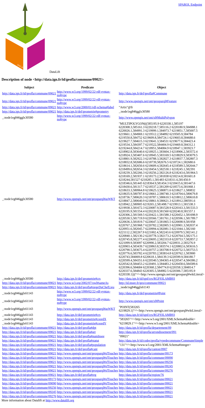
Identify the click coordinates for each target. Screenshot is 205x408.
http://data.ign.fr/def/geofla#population (81, 344)
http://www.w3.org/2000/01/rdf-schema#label (85, 107)
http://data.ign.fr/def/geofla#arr (76, 332)
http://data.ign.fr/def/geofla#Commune (143, 93)
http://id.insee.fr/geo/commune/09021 (142, 283)
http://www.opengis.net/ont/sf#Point (141, 301)
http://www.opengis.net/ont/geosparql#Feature (148, 101)
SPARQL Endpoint (190, 4)
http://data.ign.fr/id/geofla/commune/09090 (146, 357)
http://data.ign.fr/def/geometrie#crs (79, 278)
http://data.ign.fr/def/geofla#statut (78, 340)
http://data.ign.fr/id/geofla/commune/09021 (29, 93)
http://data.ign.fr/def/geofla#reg (76, 374)
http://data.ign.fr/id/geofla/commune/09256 (146, 362)
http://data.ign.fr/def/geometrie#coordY (81, 323)
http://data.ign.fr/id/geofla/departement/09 (145, 327)
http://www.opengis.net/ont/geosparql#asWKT (86, 199)
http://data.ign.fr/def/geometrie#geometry (83, 111)
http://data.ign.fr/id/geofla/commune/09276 (146, 370)
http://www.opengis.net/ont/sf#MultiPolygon (147, 117)
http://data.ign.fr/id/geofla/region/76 (141, 374)
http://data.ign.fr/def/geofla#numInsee (80, 336)
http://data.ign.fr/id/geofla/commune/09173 (146, 353)
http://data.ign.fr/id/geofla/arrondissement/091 (148, 332)
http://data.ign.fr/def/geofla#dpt (76, 327)
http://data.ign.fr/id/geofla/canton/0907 (143, 349)
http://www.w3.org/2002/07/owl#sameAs (82, 283)
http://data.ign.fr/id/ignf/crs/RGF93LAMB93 (147, 278)
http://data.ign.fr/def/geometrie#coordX (81, 319)
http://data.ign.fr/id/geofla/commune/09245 (146, 366)
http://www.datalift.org (60, 400)
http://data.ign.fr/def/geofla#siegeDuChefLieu (85, 287)
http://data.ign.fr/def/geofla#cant (77, 349)
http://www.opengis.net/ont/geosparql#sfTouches (87, 353)
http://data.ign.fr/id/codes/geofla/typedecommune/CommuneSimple (161, 340)
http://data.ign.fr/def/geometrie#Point (142, 293)
